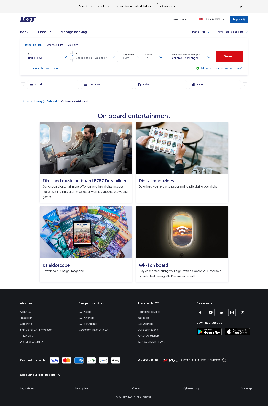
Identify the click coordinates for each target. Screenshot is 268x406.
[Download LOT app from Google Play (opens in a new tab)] (209, 331)
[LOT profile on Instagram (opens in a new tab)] (232, 312)
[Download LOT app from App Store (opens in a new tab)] (237, 331)
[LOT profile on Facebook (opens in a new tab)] (200, 312)
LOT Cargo (85, 312)
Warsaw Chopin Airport (151, 341)
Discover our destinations (40, 375)
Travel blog (26, 335)
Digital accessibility (31, 341)
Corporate (26, 323)
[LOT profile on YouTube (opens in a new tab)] (211, 312)
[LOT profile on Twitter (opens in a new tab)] (242, 312)
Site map (246, 388)
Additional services (149, 312)
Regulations (27, 388)
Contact (137, 388)
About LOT (26, 312)
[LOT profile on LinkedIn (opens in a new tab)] (221, 312)
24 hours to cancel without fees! (221, 68)
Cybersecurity (191, 388)
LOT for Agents (88, 323)
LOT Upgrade (145, 323)
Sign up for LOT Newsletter (36, 329)
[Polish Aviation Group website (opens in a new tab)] (170, 359)
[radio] (33, 45)
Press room (26, 317)
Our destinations (148, 329)
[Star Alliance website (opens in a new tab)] (203, 359)
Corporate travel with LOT (94, 329)
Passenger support (148, 335)
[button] (47, 56)
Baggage (143, 317)
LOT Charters (86, 317)
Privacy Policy (83, 388)
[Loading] (212, 19)
